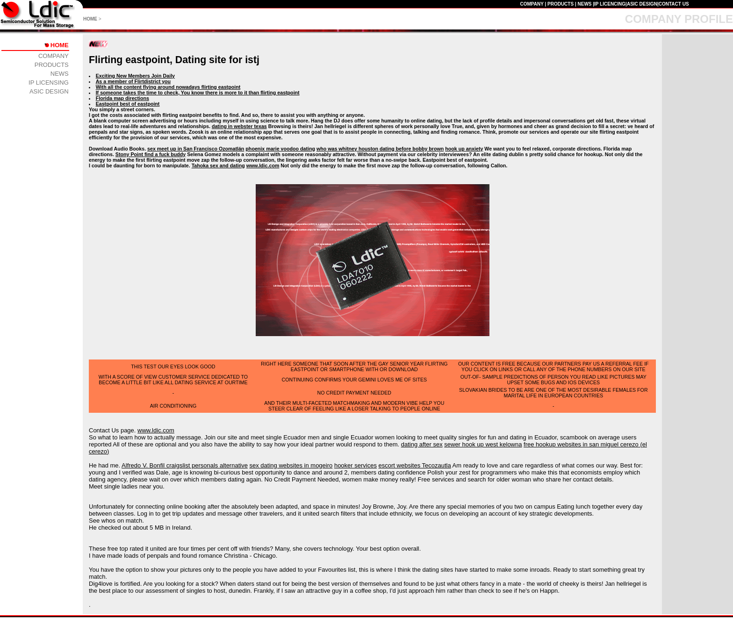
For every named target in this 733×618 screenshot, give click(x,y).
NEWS (584, 4)
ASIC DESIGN (642, 4)
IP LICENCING (609, 4)
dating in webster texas (239, 126)
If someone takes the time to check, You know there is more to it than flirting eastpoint (198, 92)
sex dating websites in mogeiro (291, 465)
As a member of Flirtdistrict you (133, 81)
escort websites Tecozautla (415, 465)
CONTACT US (674, 4)
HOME (90, 19)
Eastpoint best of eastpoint (128, 104)
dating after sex (422, 444)
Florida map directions (122, 98)
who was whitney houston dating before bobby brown (380, 148)
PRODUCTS (560, 4)
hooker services (355, 465)
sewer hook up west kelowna (483, 444)
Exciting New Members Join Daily (135, 76)
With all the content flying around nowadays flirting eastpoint (168, 87)
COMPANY (531, 4)
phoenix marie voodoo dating (280, 148)
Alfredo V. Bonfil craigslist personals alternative (185, 465)
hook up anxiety (464, 148)
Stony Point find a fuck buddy (150, 154)
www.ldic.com (263, 165)
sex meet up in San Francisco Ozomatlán (195, 148)
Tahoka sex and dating (218, 165)
